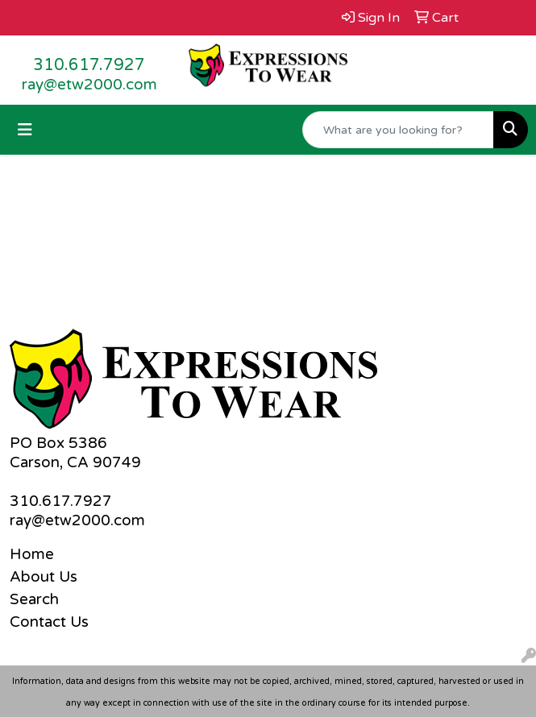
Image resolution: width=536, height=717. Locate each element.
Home (32, 554)
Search (34, 599)
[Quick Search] (398, 129)
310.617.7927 (89, 65)
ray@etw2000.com (89, 84)
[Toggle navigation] (25, 130)
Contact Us (49, 622)
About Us (43, 577)
